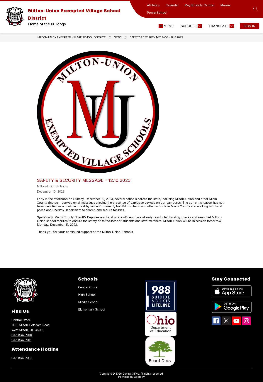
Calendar (172, 5)
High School (87, 294)
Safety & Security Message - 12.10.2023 (156, 37)
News (118, 37)
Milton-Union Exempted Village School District (72, 37)
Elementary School (91, 309)
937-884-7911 (21, 340)
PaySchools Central (199, 5)
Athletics (153, 5)
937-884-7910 (21, 335)
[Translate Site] (221, 26)
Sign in (249, 26)
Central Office (87, 287)
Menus (225, 5)
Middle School (88, 302)
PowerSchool (157, 12)
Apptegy (139, 376)
